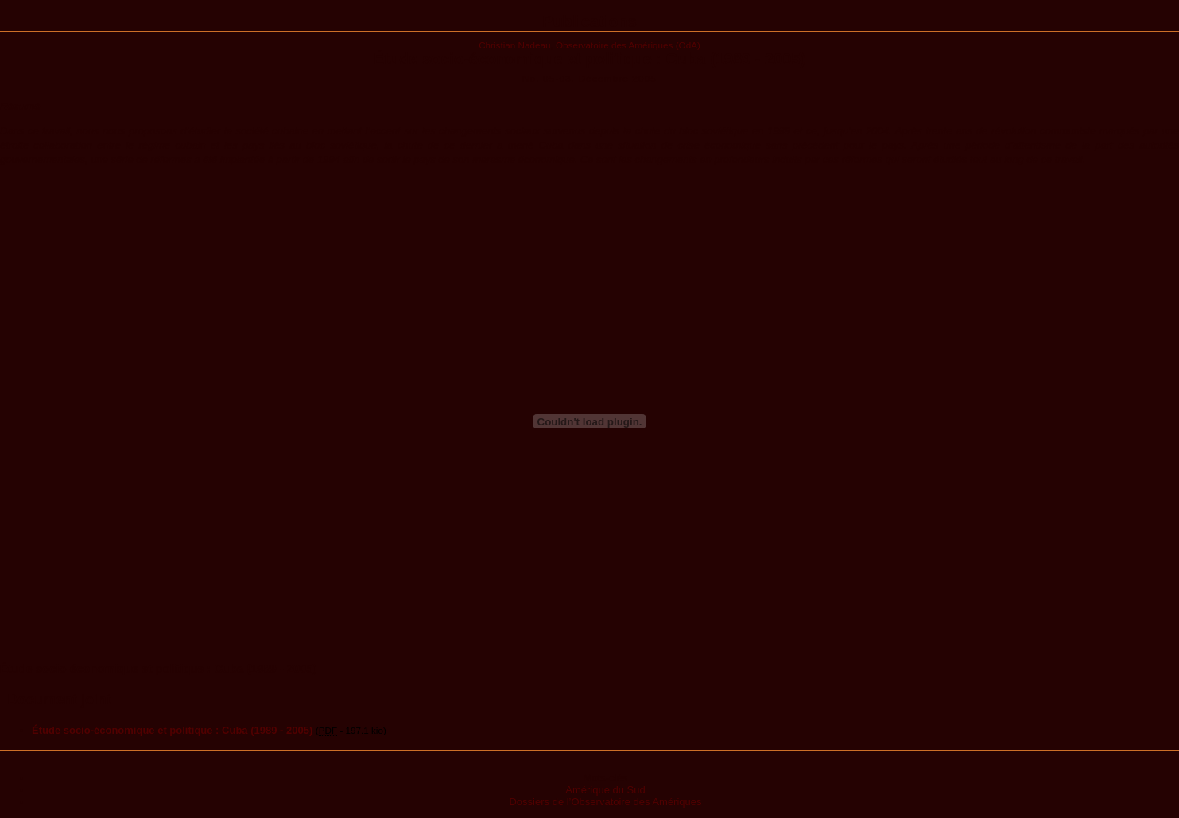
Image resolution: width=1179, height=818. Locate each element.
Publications (589, 21)
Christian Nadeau (514, 45)
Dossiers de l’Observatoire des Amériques (605, 802)
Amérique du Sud (605, 790)
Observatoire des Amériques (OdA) (628, 45)
